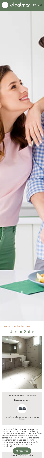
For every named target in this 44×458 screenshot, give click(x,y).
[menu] (5, 5)
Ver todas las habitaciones (17, 326)
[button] (3, 362)
